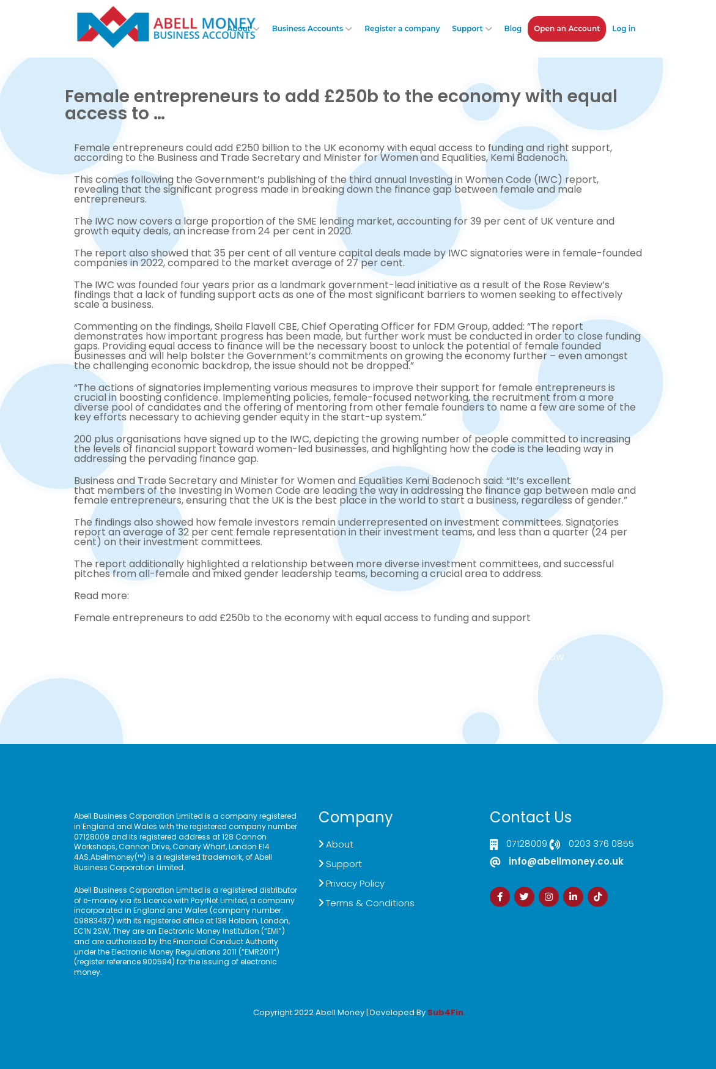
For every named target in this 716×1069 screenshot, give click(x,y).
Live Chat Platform (238, 662)
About (238, 28)
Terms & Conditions (370, 902)
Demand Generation (328, 662)
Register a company (402, 28)
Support (467, 28)
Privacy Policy (355, 883)
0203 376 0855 (601, 844)
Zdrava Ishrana (388, 1021)
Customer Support (420, 662)
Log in (623, 28)
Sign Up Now (534, 657)
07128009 (526, 844)
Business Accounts (307, 28)
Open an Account (567, 28)
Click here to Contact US (123, 662)
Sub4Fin (445, 1012)
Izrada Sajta (321, 1021)
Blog (513, 28)
